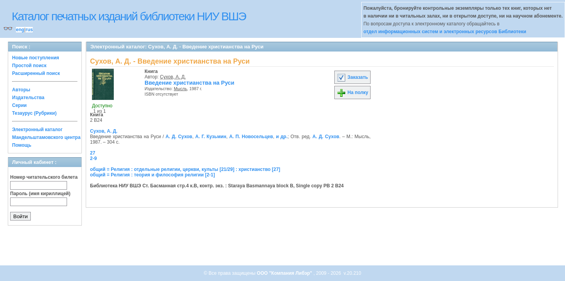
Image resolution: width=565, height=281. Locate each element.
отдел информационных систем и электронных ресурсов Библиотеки (445, 31)
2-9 (93, 158)
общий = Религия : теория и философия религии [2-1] (152, 175)
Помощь (21, 145)
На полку (352, 92)
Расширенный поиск (36, 73)
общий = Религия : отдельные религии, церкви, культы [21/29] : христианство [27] (185, 169)
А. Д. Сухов (179, 136)
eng (20, 29)
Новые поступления (35, 57)
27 (92, 153)
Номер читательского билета (44, 177)
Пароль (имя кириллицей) (40, 193)
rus (29, 29)
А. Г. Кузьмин (210, 136)
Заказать (352, 77)
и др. (282, 136)
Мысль (180, 88)
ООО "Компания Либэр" (285, 273)
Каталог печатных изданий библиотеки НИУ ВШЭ (129, 16)
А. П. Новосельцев (251, 136)
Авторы (21, 89)
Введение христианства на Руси (189, 83)
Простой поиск (29, 65)
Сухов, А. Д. (173, 77)
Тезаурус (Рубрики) (34, 113)
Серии (19, 105)
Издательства (28, 97)
